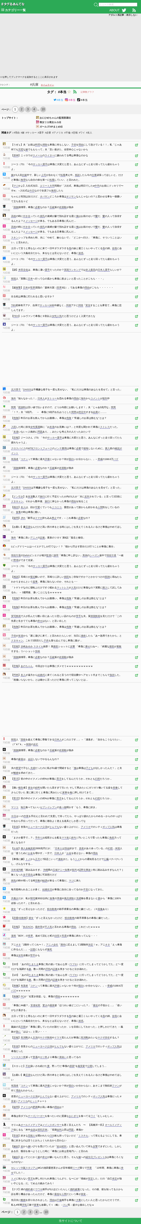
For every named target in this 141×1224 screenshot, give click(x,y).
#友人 (89, 132)
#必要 (48, 132)
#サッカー (31, 132)
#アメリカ (57, 132)
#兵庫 (34, 84)
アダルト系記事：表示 (122, 15)
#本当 (58, 99)
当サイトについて (70, 1220)
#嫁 (22, 132)
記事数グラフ (87, 92)
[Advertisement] (70, 45)
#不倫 (67, 132)
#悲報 (75, 132)
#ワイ (82, 132)
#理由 (17, 132)
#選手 (41, 132)
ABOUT (114, 10)
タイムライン (47, 85)
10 (43, 109)
